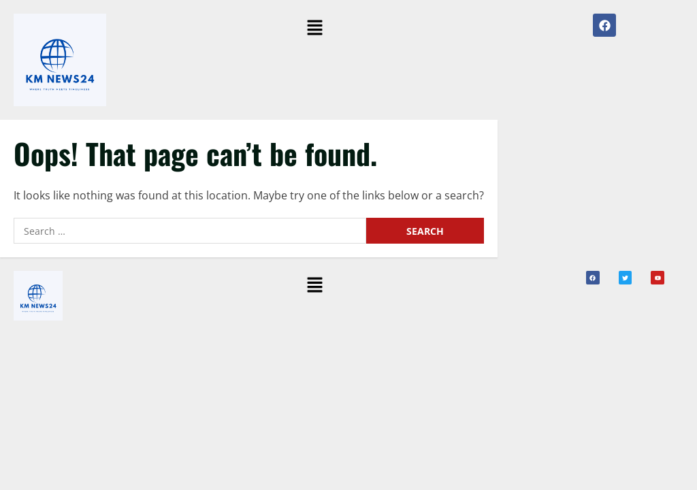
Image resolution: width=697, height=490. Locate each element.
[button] (314, 28)
